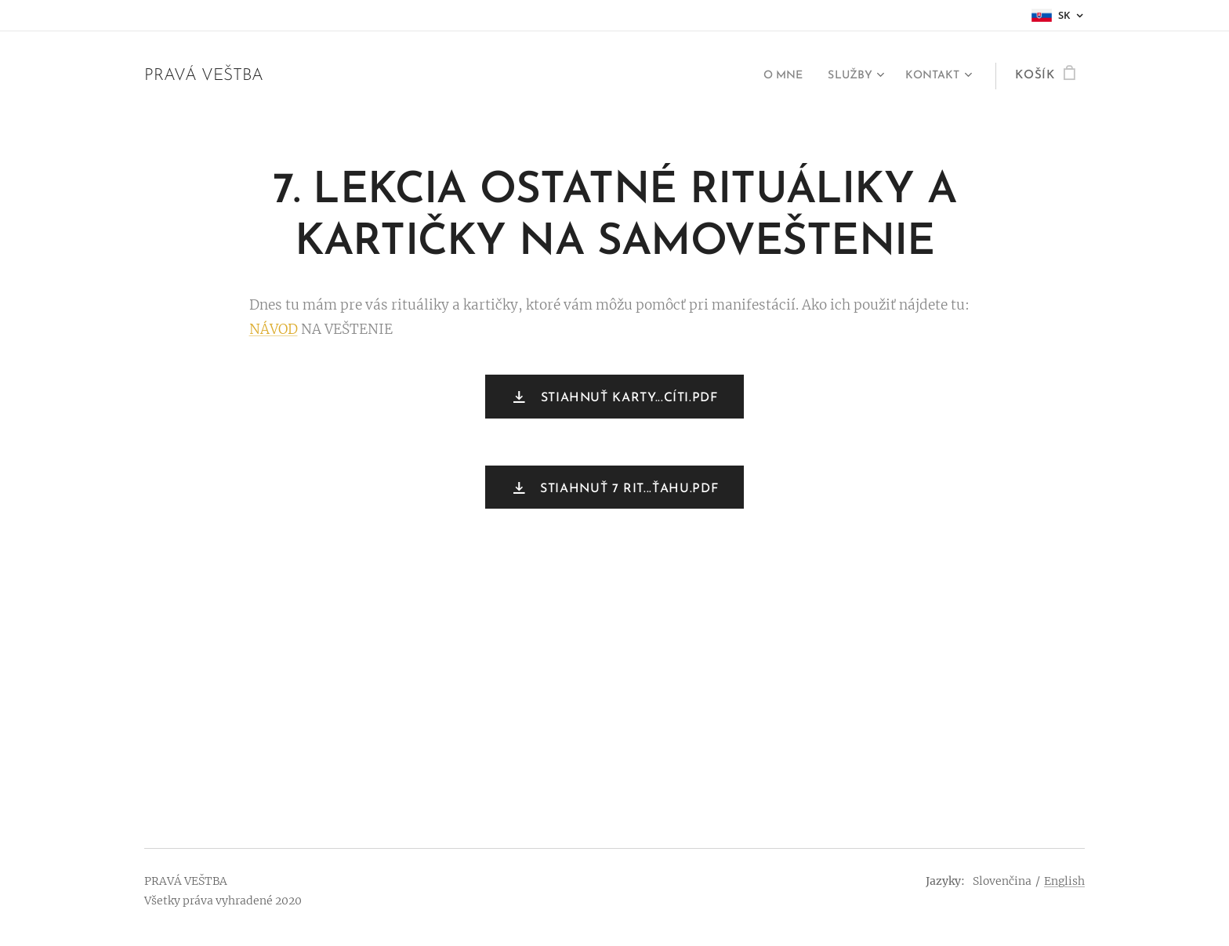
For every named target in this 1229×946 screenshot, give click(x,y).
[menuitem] (771, 76)
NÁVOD (273, 329)
